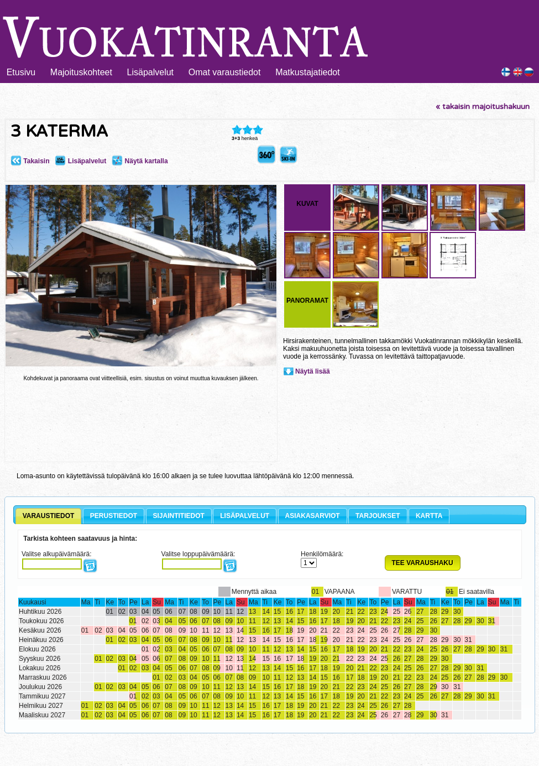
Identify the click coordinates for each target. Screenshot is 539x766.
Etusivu (21, 72)
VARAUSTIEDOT (49, 516)
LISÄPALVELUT (244, 516)
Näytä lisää (312, 371)
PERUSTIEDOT (113, 516)
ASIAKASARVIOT (312, 516)
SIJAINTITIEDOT (179, 516)
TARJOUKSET (377, 516)
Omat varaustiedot (225, 72)
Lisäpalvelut (150, 72)
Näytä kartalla (140, 161)
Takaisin (30, 161)
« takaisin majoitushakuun (483, 106)
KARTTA (429, 516)
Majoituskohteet (81, 72)
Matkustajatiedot (307, 72)
